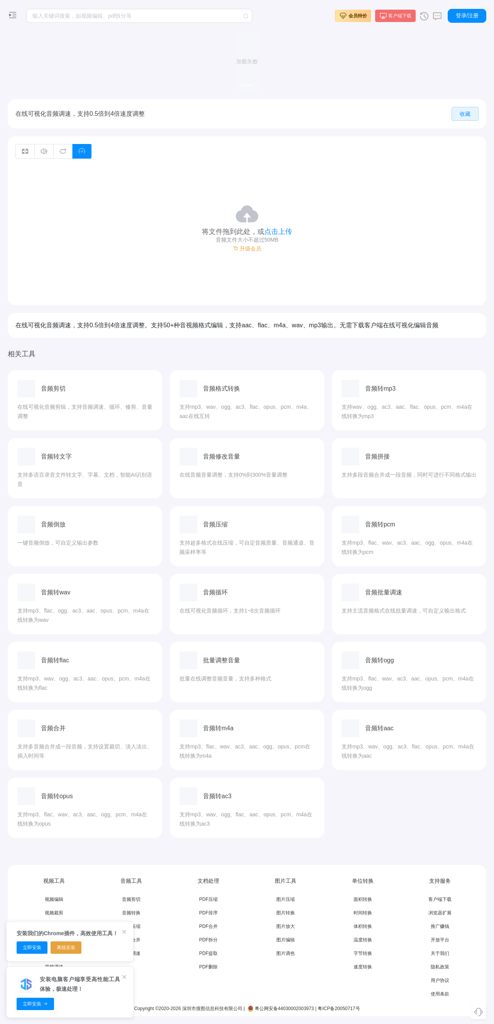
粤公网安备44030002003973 (280, 1008)
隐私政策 (440, 967)
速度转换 (363, 967)
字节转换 (363, 953)
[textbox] (139, 16)
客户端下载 (440, 899)
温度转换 (363, 940)
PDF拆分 (208, 940)
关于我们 (440, 953)
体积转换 (363, 926)
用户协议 (440, 980)
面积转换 (363, 899)
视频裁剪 (54, 913)
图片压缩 (285, 899)
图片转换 (285, 913)
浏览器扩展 (440, 913)
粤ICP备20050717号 (339, 1008)
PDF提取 (208, 953)
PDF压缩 (208, 899)
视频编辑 (54, 899)
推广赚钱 (440, 926)
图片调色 (285, 953)
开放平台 (440, 940)
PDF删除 (208, 967)
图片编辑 (285, 940)
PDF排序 (208, 913)
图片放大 (285, 926)
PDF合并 (208, 926)
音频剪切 (131, 899)
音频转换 (131, 913)
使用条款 (440, 994)
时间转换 (363, 913)
